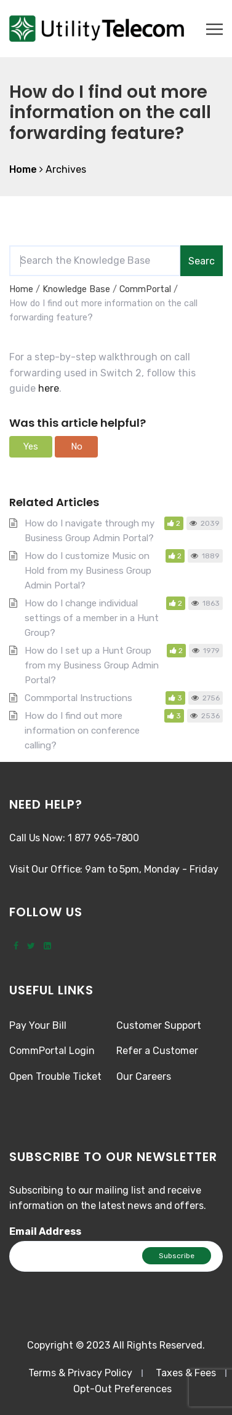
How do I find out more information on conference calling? (82, 730)
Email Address (45, 1231)
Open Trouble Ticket (55, 1076)
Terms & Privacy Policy (80, 1373)
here (48, 388)
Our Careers (143, 1076)
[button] (30, 447)
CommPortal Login (52, 1050)
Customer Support (158, 1025)
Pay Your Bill (37, 1025)
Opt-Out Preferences (122, 1389)
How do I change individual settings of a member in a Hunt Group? (92, 618)
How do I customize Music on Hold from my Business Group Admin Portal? (88, 570)
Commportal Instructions (78, 698)
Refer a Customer (157, 1050)
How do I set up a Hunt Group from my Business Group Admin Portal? (92, 665)
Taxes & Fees (186, 1373)
